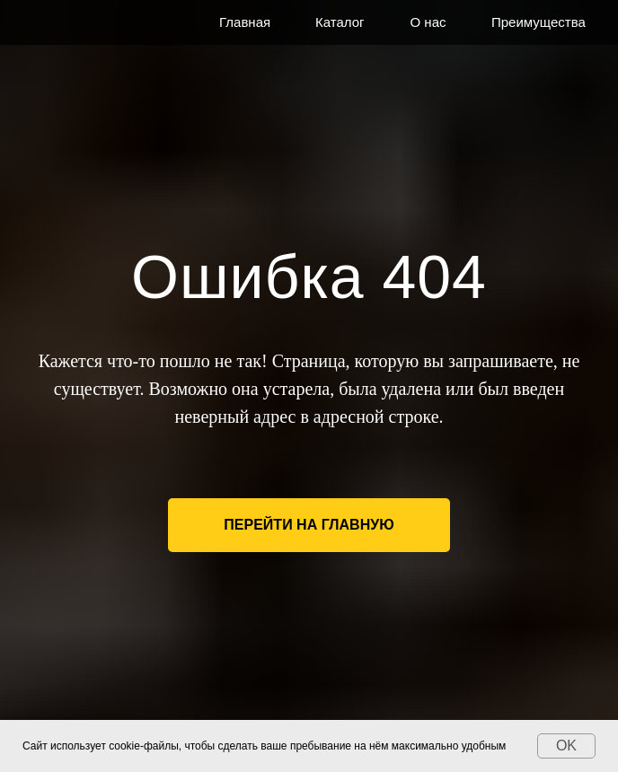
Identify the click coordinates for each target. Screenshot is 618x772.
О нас (428, 22)
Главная (244, 22)
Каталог (340, 22)
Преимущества (538, 22)
